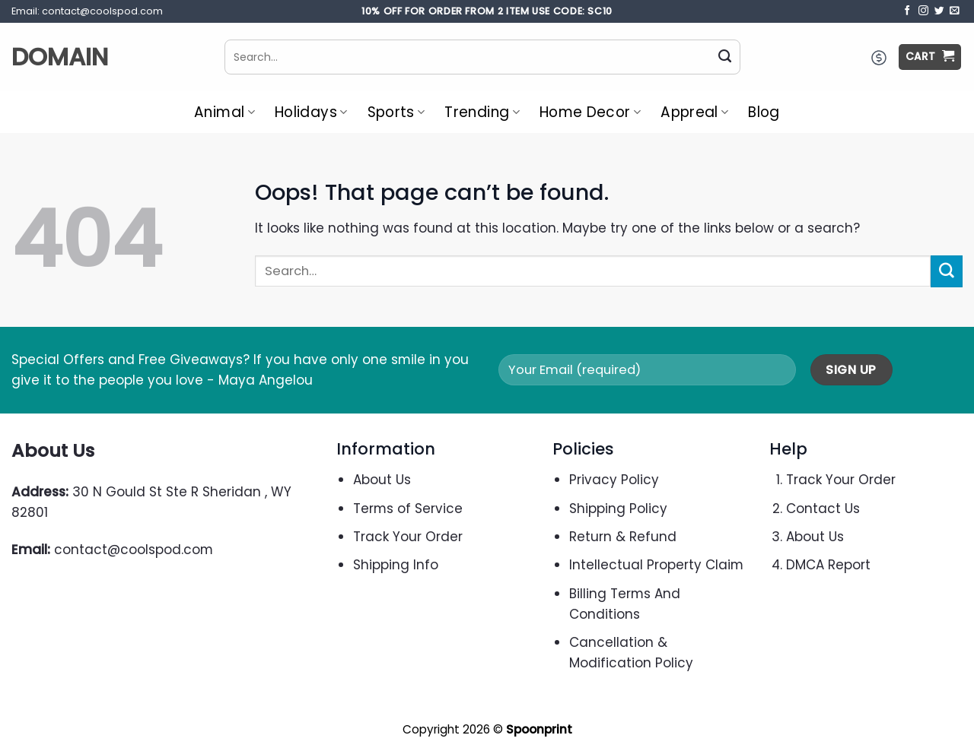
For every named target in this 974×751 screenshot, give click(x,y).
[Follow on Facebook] (907, 11)
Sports (396, 112)
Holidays (311, 112)
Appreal (694, 112)
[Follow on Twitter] (939, 11)
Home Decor (590, 112)
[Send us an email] (955, 11)
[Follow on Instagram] (923, 11)
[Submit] (725, 57)
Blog (764, 112)
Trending (482, 112)
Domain (59, 57)
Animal (224, 112)
